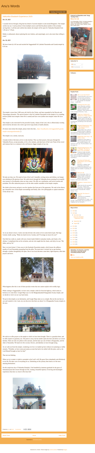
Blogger (65, 449)
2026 (73, 210)
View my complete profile (77, 257)
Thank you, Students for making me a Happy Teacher (84, 115)
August (76, 223)
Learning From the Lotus (83, 104)
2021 (73, 230)
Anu (73, 255)
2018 (73, 237)
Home (34, 435)
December (76, 215)
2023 (73, 228)
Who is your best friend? (83, 95)
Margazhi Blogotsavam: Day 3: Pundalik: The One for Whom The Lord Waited (84, 149)
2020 (73, 233)
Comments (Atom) (37, 439)
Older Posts (62, 435)
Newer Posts (6, 435)
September (77, 221)
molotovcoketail (53, 449)
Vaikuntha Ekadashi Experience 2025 (17, 16)
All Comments (76, 67)
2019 (73, 235)
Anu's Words (10, 6)
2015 (73, 244)
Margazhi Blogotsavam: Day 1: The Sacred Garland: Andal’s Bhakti (84, 127)
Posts (74, 64)
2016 (73, 242)
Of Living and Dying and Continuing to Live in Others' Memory (84, 162)
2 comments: (18, 429)
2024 (73, 226)
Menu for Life (75, 19)
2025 (73, 213)
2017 (73, 239)
